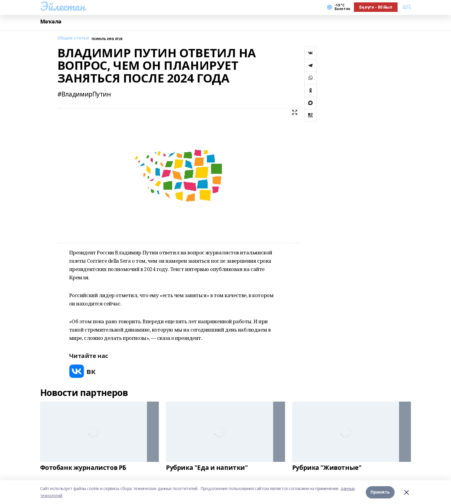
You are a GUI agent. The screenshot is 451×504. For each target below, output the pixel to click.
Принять (380, 492)
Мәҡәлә (50, 21)
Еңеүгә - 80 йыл (375, 7)
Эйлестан (62, 6)
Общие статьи (73, 38)
